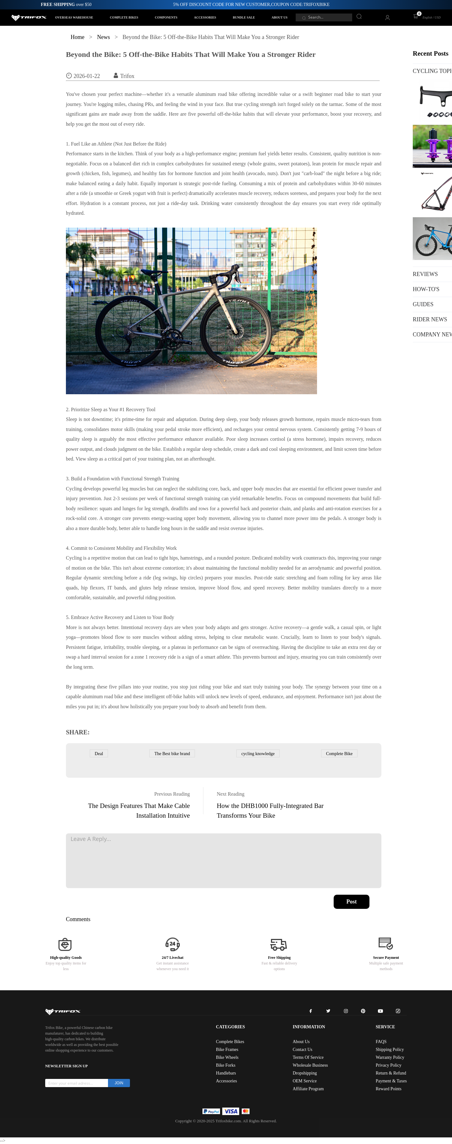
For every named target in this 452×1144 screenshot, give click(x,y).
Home (77, 37)
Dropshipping (305, 1073)
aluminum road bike (103, 696)
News (103, 37)
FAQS (381, 1041)
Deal (99, 753)
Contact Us (302, 1049)
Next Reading (230, 794)
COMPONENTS (166, 17)
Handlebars (226, 1073)
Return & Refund (391, 1073)
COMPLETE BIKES (124, 17)
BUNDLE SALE (244, 17)
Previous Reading (172, 794)
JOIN (119, 1083)
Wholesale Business (310, 1065)
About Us (301, 1041)
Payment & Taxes (391, 1081)
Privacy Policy (388, 1065)
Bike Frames (227, 1049)
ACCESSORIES (205, 17)
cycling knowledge (258, 753)
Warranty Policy (390, 1057)
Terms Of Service (308, 1057)
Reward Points (388, 1088)
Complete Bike (339, 753)
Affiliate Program (308, 1088)
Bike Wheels (227, 1057)
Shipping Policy (390, 1049)
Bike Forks (225, 1065)
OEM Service (305, 1081)
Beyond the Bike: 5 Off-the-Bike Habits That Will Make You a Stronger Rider (191, 54)
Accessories (226, 1081)
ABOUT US (280, 17)
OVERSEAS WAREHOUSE (74, 17)
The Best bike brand (172, 753)
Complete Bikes (230, 1041)
